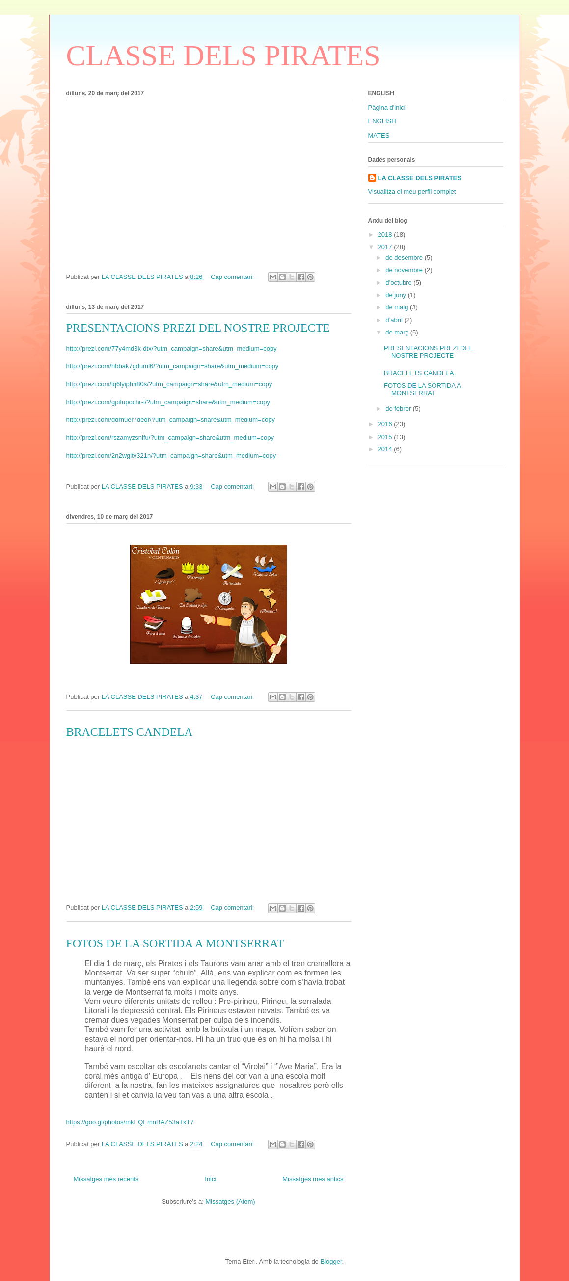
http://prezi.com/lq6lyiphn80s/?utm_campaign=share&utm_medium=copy (169, 384)
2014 (386, 449)
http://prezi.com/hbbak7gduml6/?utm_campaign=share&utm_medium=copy (172, 366)
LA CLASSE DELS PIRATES (419, 178)
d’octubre (399, 282)
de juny (396, 295)
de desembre (405, 257)
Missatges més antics (312, 1179)
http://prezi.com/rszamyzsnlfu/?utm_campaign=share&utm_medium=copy (170, 437)
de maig (397, 307)
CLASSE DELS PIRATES (223, 55)
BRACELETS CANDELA (129, 731)
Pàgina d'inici (387, 107)
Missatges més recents (106, 1179)
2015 (386, 437)
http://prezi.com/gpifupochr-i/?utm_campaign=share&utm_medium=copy (168, 402)
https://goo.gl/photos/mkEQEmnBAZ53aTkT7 (130, 1122)
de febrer (399, 408)
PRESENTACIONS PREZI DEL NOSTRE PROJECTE (198, 327)
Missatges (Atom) (230, 1201)
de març (397, 332)
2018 (386, 234)
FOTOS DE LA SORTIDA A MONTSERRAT (175, 943)
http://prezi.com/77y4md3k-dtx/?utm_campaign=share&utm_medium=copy (171, 348)
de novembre (405, 270)
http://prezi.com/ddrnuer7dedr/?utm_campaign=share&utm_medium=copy (170, 419)
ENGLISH (382, 121)
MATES (379, 135)
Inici (210, 1179)
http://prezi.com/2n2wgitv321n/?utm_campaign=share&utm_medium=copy (171, 455)
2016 (386, 424)
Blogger (331, 1261)
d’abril (394, 320)
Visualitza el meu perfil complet (412, 191)
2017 (386, 247)
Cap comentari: (233, 276)
